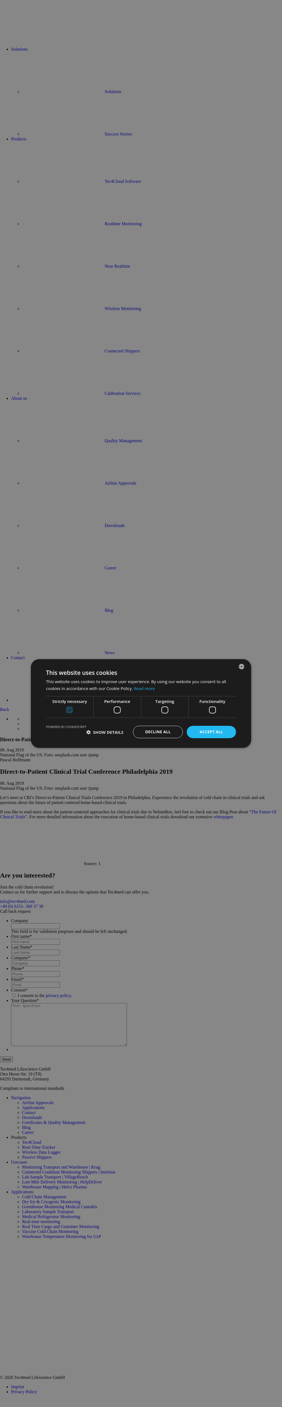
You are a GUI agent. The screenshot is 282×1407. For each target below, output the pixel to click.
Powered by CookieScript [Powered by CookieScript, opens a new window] (66, 727)
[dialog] (141, 703)
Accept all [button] (211, 731)
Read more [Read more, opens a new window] (144, 688)
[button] (104, 732)
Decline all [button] (157, 731)
